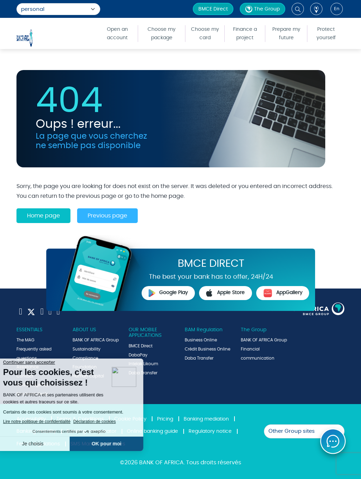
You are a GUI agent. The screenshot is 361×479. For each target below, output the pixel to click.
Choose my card (205, 33)
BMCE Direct (213, 9)
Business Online (201, 340)
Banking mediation (206, 419)
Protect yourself (326, 33)
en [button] (336, 9)
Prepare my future (286, 33)
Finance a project (245, 33)
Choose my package (162, 33)
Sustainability (87, 349)
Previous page (107, 215)
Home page (43, 215)
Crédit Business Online (207, 349)
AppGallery (282, 293)
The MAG (25, 340)
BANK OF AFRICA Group (96, 340)
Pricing (165, 419)
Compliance (85, 358)
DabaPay (138, 355)
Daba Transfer (199, 358)
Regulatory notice (210, 431)
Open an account (117, 33)
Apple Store (225, 293)
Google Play (168, 293)
